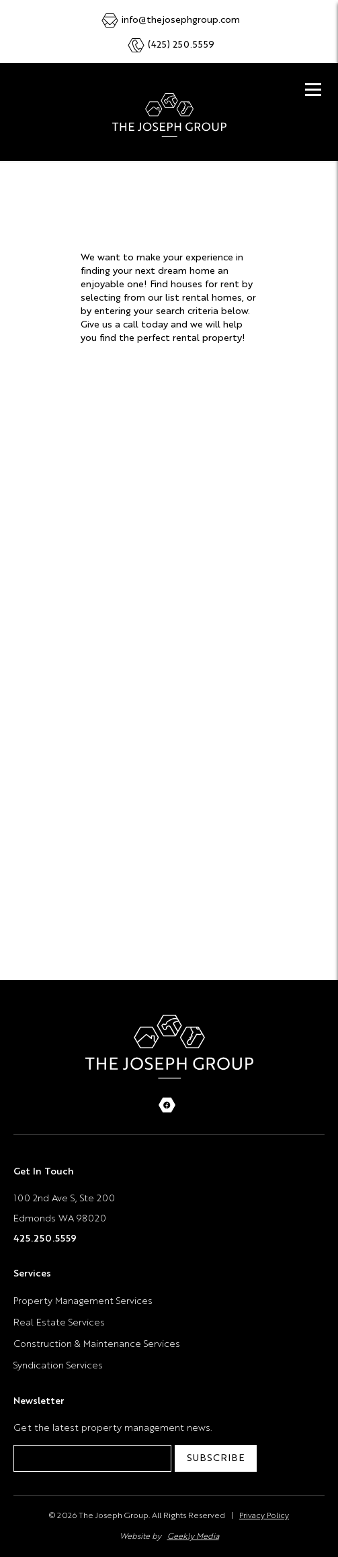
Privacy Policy (264, 1516)
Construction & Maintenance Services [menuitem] (96, 1344)
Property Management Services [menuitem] (83, 1301)
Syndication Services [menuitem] (58, 1365)
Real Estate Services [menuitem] (59, 1322)
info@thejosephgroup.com (181, 20)
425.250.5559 (45, 1239)
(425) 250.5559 (181, 45)
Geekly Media (193, 1537)
